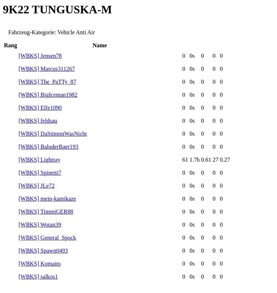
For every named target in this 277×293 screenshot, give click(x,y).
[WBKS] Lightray (39, 160)
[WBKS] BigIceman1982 (47, 95)
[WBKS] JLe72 (36, 186)
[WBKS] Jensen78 (40, 56)
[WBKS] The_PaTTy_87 (47, 82)
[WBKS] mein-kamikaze (47, 199)
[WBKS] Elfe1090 (40, 108)
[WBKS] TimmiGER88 (45, 212)
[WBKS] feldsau (37, 121)
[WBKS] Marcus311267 (46, 69)
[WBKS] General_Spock (47, 238)
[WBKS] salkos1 (38, 277)
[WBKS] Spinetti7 (39, 173)
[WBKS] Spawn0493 (42, 251)
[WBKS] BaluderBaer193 (48, 147)
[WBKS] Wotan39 (39, 225)
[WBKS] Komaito (39, 264)
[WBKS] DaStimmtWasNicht (52, 134)
